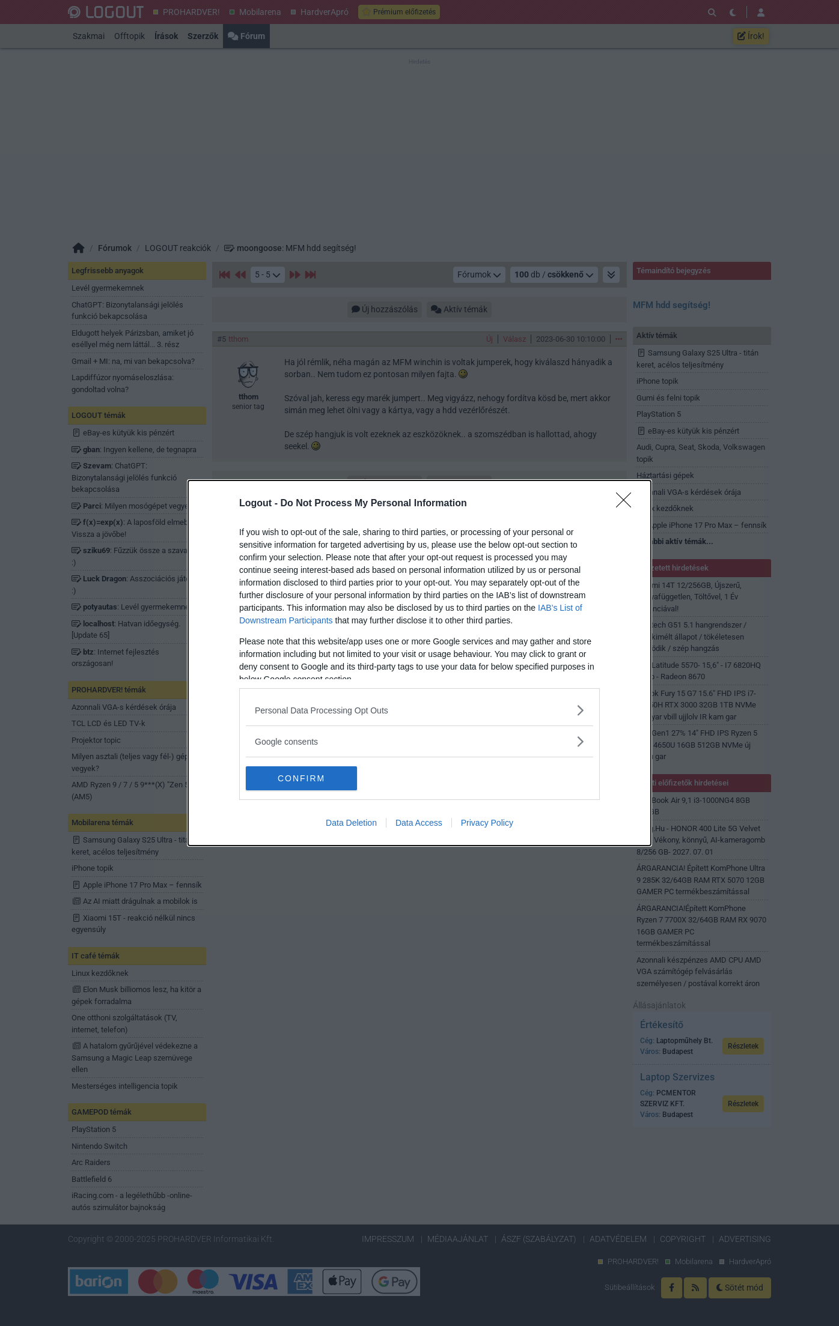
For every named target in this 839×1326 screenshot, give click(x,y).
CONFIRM (302, 778)
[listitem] (419, 710)
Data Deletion (351, 823)
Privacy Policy (487, 823)
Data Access (418, 823)
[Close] (627, 503)
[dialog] (419, 663)
